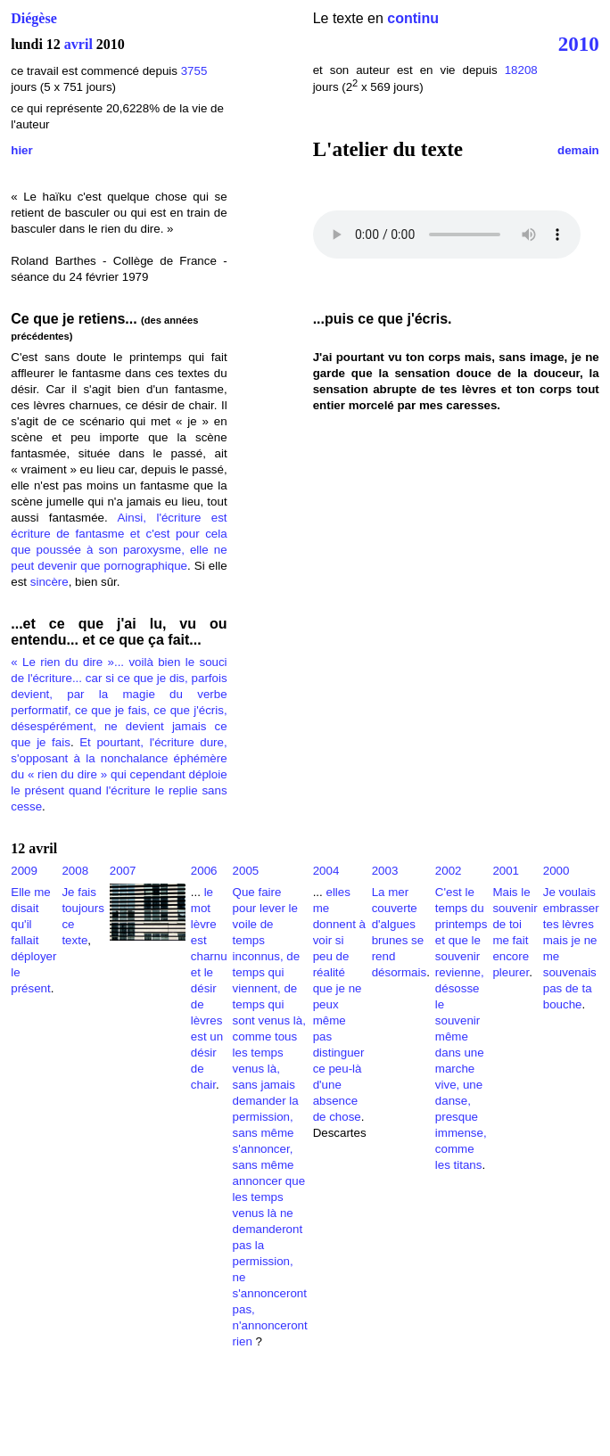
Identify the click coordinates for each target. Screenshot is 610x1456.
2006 (204, 870)
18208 (521, 70)
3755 (194, 71)
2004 (326, 870)
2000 (556, 870)
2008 (75, 870)
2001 (505, 870)
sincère (49, 581)
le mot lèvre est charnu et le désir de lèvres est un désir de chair (209, 988)
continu (413, 18)
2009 (24, 870)
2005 (246, 870)
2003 (385, 870)
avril (78, 44)
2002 (448, 870)
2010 (578, 43)
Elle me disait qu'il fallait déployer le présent (33, 940)
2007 (123, 870)
